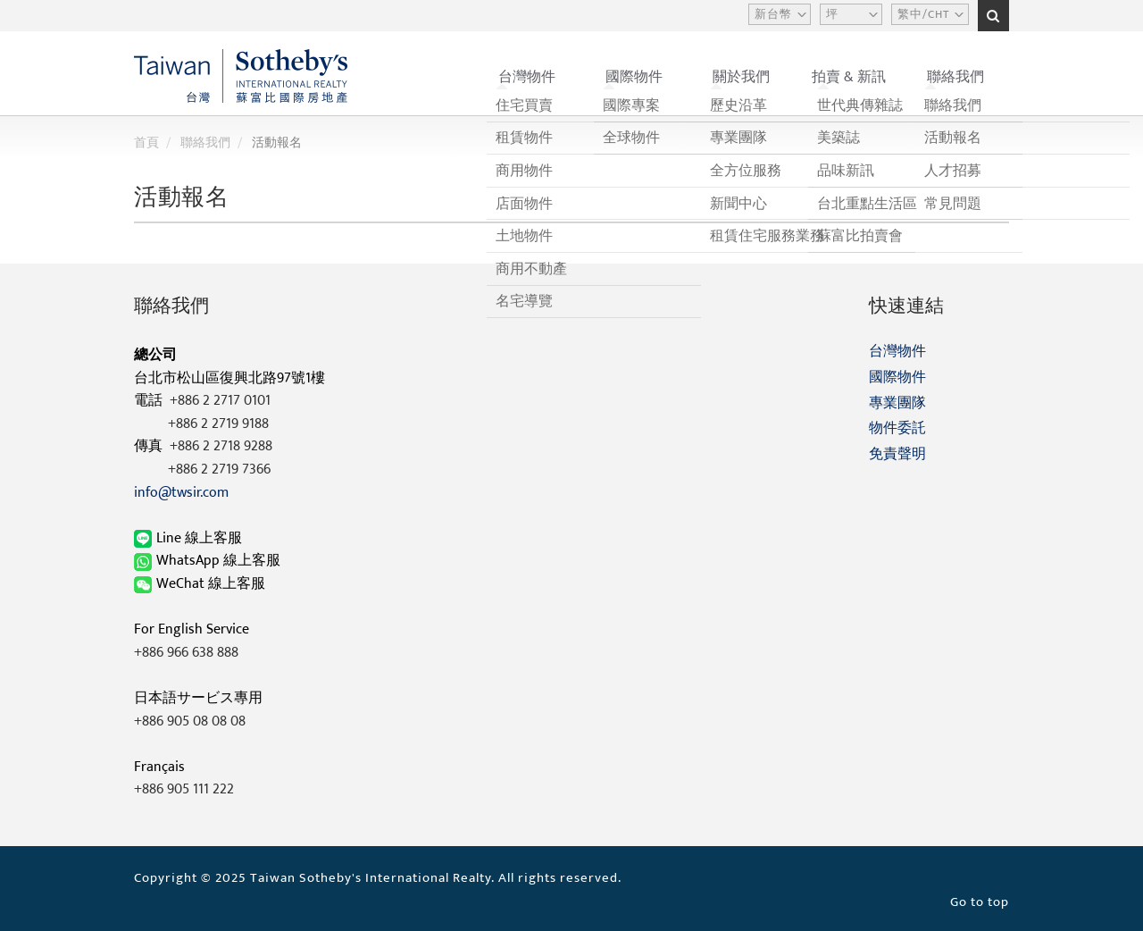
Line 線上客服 (190, 538)
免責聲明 (897, 454)
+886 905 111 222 (184, 789)
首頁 (146, 142)
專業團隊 (897, 403)
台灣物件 (526, 77)
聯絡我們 (955, 77)
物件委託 (897, 428)
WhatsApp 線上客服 (209, 561)
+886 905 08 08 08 (190, 721)
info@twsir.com (181, 493)
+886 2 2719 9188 (218, 424)
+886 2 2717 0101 (220, 401)
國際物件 (634, 77)
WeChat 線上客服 (201, 584)
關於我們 (741, 77)
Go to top (979, 902)
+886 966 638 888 (186, 653)
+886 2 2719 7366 (219, 469)
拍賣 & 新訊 (849, 77)
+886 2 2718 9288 (221, 446)
